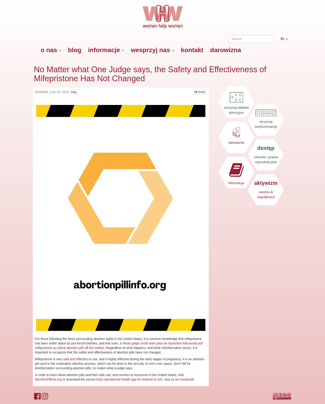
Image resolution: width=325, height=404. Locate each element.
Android (147, 379)
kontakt (192, 49)
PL (286, 40)
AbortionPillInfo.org (48, 379)
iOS (159, 379)
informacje (106, 49)
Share (200, 92)
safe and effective (75, 359)
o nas (51, 49)
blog (74, 49)
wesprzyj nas (152, 49)
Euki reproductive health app (116, 379)
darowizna (225, 49)
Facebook (186, 379)
